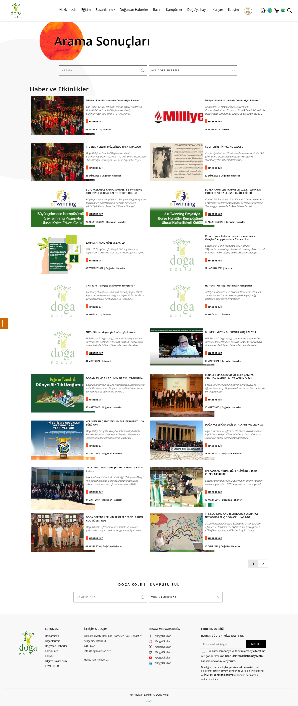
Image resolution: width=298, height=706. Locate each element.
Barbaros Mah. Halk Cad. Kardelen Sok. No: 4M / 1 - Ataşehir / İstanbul (114, 638)
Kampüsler (174, 9)
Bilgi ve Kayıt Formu (56, 661)
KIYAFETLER (52, 666)
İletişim (233, 9)
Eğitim (86, 9)
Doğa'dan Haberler (134, 9)
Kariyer (217, 9)
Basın (157, 9)
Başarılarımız (105, 9)
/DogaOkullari (163, 636)
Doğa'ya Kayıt (197, 9)
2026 (149, 701)
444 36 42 (89, 646)
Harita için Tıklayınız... (96, 659)
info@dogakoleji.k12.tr (97, 651)
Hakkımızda (68, 9)
